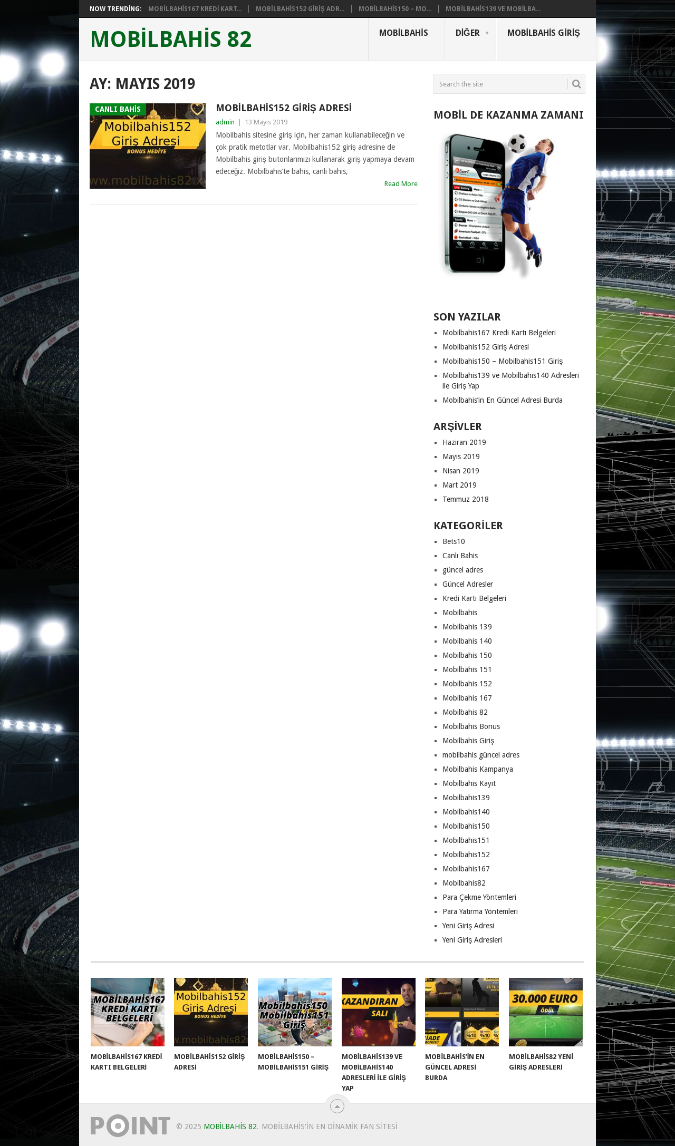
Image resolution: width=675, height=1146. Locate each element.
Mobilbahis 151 (467, 669)
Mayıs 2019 (461, 456)
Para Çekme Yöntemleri (479, 897)
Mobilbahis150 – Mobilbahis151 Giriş (502, 361)
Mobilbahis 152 (467, 683)
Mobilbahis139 (466, 797)
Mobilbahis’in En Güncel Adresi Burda (502, 400)
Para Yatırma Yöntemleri (480, 911)
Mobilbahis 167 (467, 698)
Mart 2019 (459, 485)
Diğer (468, 33)
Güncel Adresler (467, 584)
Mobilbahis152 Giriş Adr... (300, 9)
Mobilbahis (403, 33)
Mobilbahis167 (466, 869)
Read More (401, 184)
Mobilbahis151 (466, 840)
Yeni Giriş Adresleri (472, 940)
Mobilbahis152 (466, 854)
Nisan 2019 (460, 471)
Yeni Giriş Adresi (468, 925)
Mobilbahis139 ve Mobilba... (493, 9)
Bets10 (453, 541)
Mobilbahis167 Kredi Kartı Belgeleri (499, 332)
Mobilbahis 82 (465, 712)
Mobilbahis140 (466, 812)
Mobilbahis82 (464, 883)
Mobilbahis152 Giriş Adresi (284, 107)
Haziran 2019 (464, 442)
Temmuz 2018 (465, 499)
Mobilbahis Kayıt (469, 783)
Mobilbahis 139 (467, 627)
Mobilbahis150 (466, 826)
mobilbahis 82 (171, 39)
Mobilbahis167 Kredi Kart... (195, 9)
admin (225, 122)
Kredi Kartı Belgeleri (474, 598)
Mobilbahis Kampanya (477, 769)
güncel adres (462, 570)
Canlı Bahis (460, 555)
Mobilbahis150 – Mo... (395, 9)
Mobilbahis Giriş (543, 33)
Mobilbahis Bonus (471, 726)
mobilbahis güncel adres (480, 755)
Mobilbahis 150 (467, 655)
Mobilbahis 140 (467, 641)
